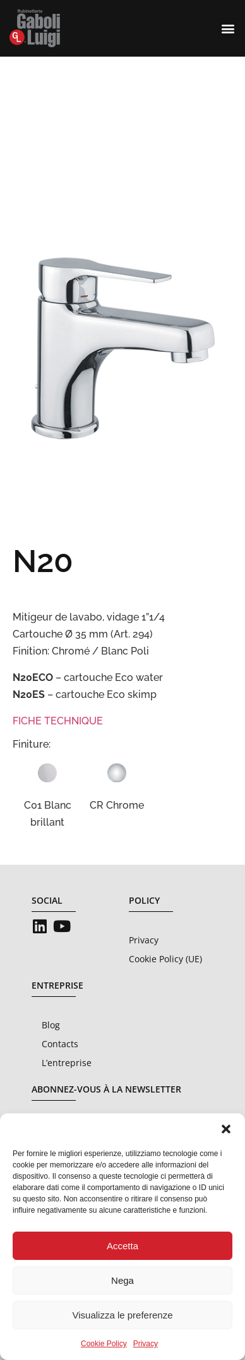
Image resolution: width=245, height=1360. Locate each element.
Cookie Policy (104, 1343)
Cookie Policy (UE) (165, 959)
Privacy (145, 1343)
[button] (226, 1129)
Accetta (122, 1245)
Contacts (60, 1044)
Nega (122, 1280)
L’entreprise (67, 1063)
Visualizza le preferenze (123, 1315)
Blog (51, 1025)
